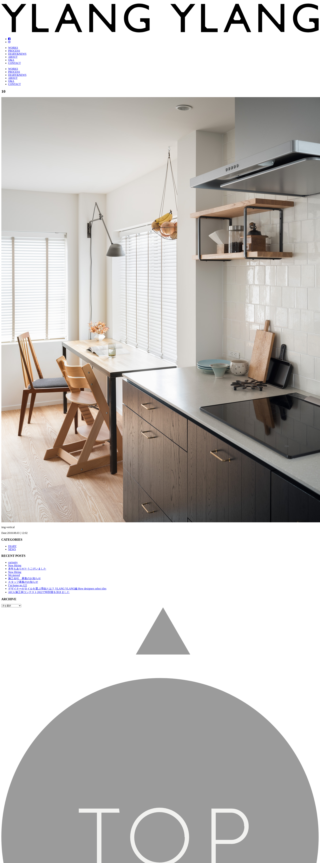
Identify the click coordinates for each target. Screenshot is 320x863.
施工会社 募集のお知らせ (24, 578)
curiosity (13, 562)
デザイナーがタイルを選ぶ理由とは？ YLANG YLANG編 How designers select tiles (57, 588)
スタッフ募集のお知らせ (23, 581)
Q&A (11, 60)
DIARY (12, 546)
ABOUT (13, 56)
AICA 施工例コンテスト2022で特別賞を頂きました (39, 592)
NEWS (12, 549)
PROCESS (14, 50)
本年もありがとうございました (27, 568)
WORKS (13, 47)
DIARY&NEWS (17, 53)
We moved (14, 575)
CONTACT (14, 63)
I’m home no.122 (17, 585)
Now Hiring (14, 565)
